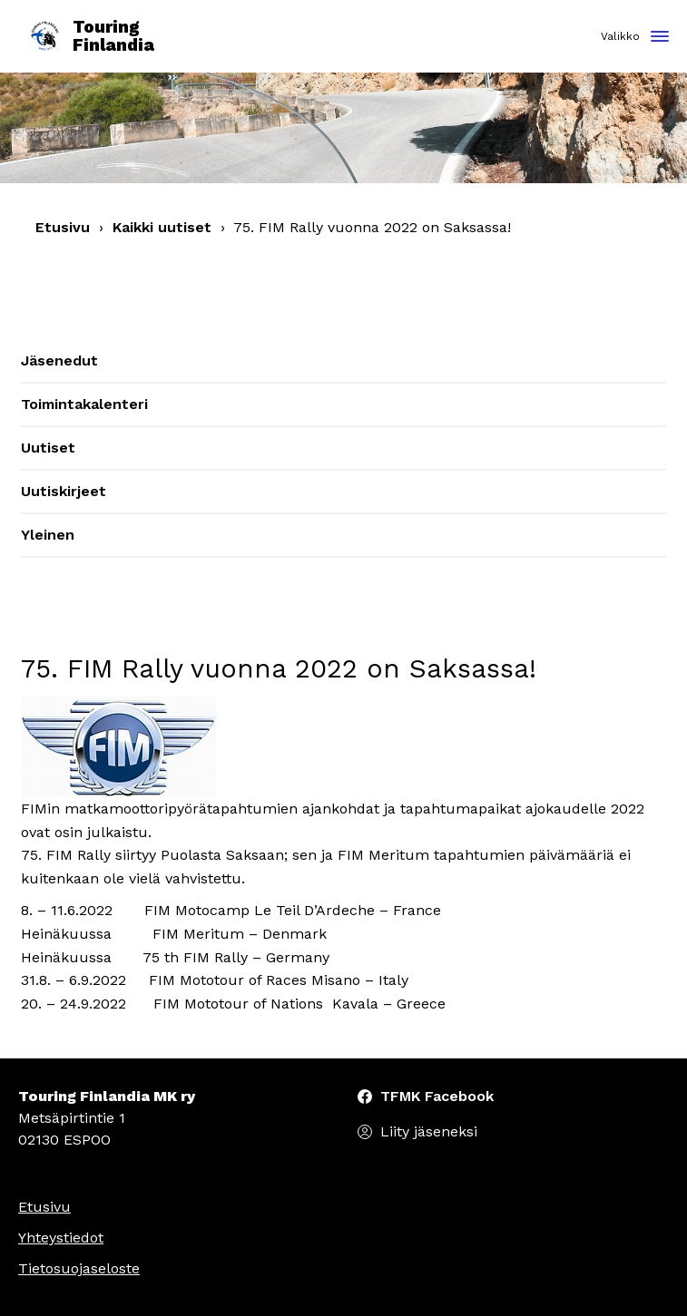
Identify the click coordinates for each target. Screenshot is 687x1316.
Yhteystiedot (60, 1237)
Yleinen (47, 534)
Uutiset (48, 447)
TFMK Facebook (437, 1096)
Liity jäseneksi (428, 1131)
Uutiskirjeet (63, 491)
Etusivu (62, 227)
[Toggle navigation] (660, 37)
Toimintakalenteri (84, 404)
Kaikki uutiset (162, 227)
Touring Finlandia (90, 36)
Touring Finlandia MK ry (106, 1096)
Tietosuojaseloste (79, 1268)
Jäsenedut (59, 360)
